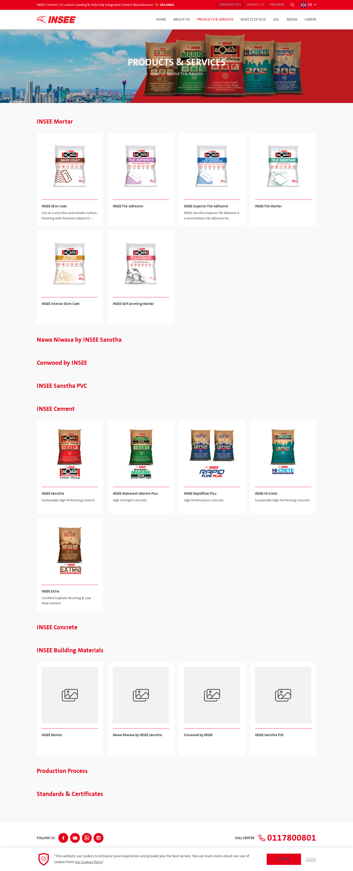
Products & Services (215, 19)
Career (310, 19)
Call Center (239, 837)
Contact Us (249, 4)
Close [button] (310, 859)
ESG (276, 19)
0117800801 (284, 837)
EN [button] (306, 5)
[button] (291, 5)
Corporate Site (221, 4)
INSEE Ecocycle (253, 19)
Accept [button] (283, 859)
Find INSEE (274, 4)
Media (292, 19)
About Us (181, 19)
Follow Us (46, 837)
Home (161, 19)
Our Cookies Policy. (89, 862)
